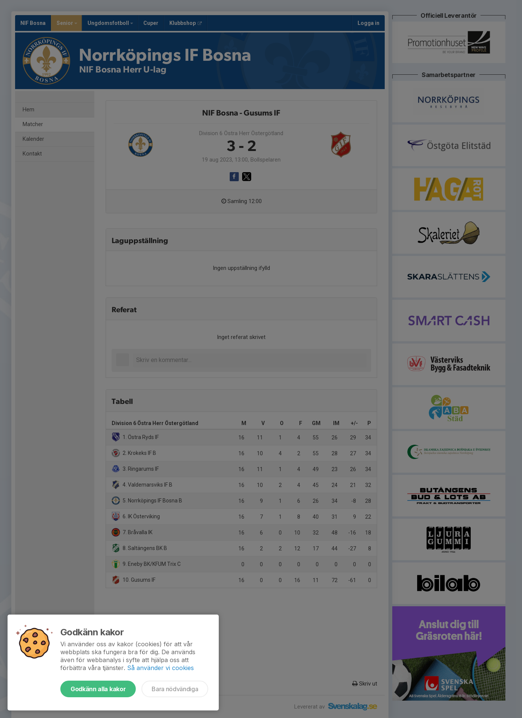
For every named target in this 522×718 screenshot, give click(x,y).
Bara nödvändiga (175, 689)
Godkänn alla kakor (98, 689)
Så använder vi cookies (160, 668)
